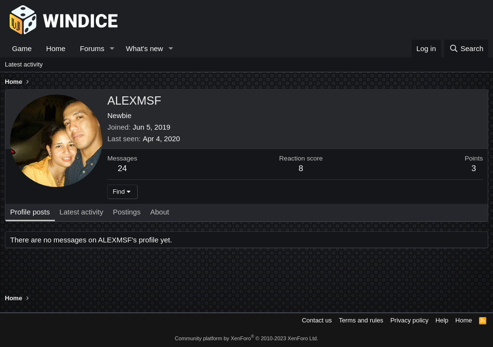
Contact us (317, 320)
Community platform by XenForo (246, 338)
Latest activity (24, 64)
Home (55, 48)
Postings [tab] (127, 212)
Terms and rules (361, 320)
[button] (112, 48)
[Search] (466, 48)
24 (122, 168)
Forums (92, 48)
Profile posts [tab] (30, 212)
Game (22, 48)
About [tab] (159, 212)
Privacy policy (409, 320)
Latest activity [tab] (82, 212)
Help (442, 320)
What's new (144, 48)
